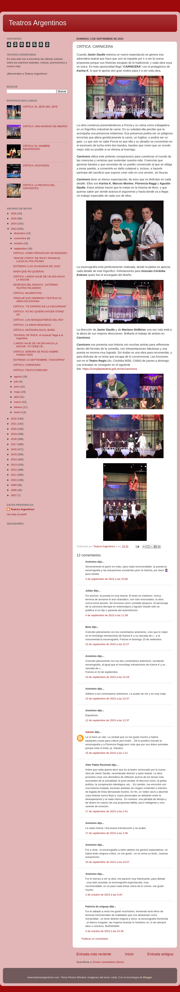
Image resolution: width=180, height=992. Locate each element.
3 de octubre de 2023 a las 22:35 (104, 931)
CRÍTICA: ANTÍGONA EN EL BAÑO (34, 329)
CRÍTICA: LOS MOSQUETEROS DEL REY (38, 319)
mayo (17, 391)
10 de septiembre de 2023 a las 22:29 (107, 677)
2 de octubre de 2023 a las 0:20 (103, 894)
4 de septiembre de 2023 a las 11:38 (106, 615)
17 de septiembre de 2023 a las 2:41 (106, 811)
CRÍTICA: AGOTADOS (36, 165)
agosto (18, 376)
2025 (14, 218)
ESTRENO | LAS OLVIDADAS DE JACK (36, 266)
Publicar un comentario (94, 938)
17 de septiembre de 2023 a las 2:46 (106, 833)
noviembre (20, 238)
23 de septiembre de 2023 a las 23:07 (107, 862)
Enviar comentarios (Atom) (108, 962)
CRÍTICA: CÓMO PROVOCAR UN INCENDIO (40, 253)
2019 (14, 434)
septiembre (21, 248)
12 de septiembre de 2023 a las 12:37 (107, 720)
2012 (14, 469)
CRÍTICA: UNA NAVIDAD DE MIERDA (45, 126)
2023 (14, 228)
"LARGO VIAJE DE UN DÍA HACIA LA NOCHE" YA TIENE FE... (35, 345)
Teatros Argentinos (37, 23)
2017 (14, 444)
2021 (14, 423)
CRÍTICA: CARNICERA (27, 364)
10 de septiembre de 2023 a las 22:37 (107, 698)
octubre (18, 243)
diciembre (20, 233)
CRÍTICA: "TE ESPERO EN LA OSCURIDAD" (40, 306)
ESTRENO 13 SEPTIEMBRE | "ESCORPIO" (39, 359)
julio (16, 381)
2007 (14, 495)
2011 (14, 474)
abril (17, 396)
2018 (14, 439)
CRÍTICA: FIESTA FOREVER (30, 370)
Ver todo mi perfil (16, 514)
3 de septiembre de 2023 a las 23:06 (106, 579)
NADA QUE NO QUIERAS (28, 271)
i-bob (114, 977)
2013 (14, 464)
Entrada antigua (160, 954)
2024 (14, 223)
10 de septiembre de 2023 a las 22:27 (107, 644)
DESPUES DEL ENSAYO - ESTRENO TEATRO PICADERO (35, 286)
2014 (14, 459)
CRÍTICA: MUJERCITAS (27, 293)
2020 (14, 428)
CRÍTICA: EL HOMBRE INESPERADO (36, 147)
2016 (14, 449)
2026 (14, 213)
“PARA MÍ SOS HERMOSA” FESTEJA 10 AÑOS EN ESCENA (37, 300)
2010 (14, 480)
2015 (14, 454)
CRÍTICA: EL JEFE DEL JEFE (40, 106)
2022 (14, 418)
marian (89, 732)
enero (17, 412)
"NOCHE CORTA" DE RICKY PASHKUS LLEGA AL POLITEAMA (36, 260)
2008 (14, 490)
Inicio (129, 954)
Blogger (147, 977)
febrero (18, 407)
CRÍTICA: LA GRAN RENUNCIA (32, 324)
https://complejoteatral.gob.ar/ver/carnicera (110, 368)
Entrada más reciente (93, 954)
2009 (14, 485)
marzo (18, 401)
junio (17, 386)
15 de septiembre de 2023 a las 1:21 (106, 752)
